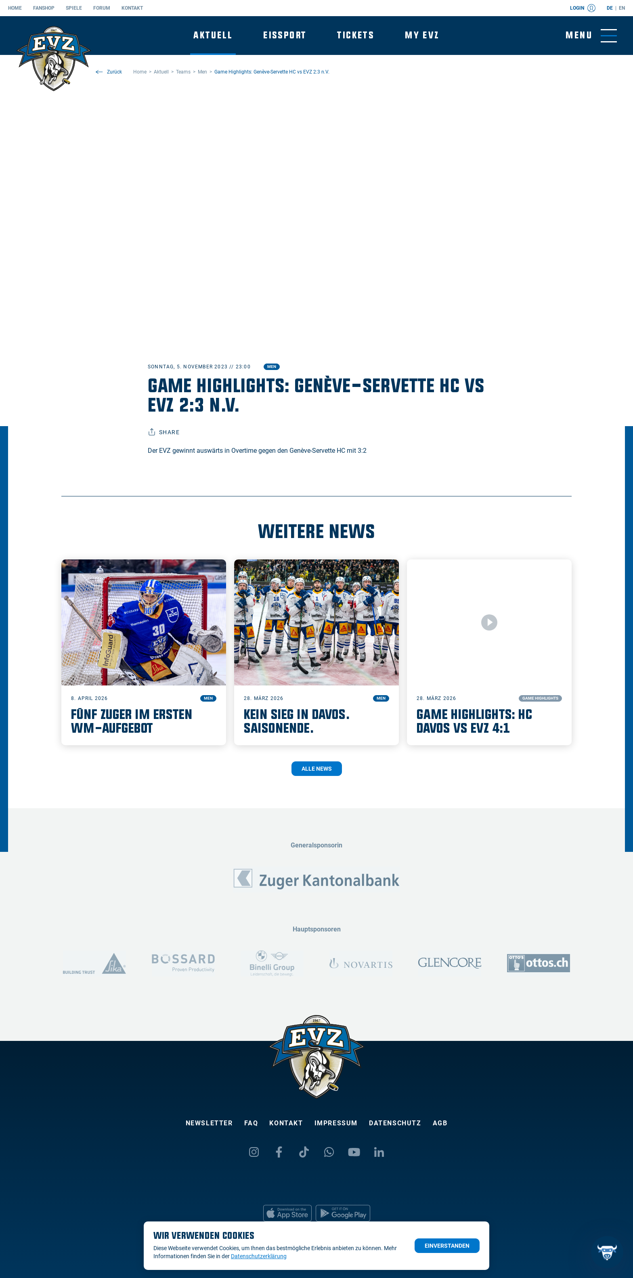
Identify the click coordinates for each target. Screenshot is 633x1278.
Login (582, 8)
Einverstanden (447, 1245)
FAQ (251, 1123)
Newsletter (209, 1123)
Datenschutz (395, 1123)
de (610, 8)
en (622, 8)
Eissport (284, 35)
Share (164, 432)
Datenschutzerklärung (259, 1256)
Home (15, 8)
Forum (101, 8)
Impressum (336, 1123)
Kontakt (132, 8)
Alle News (317, 768)
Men (271, 366)
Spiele (74, 8)
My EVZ (422, 35)
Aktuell (213, 35)
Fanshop (43, 8)
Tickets (355, 35)
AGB (440, 1123)
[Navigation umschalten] (591, 35)
